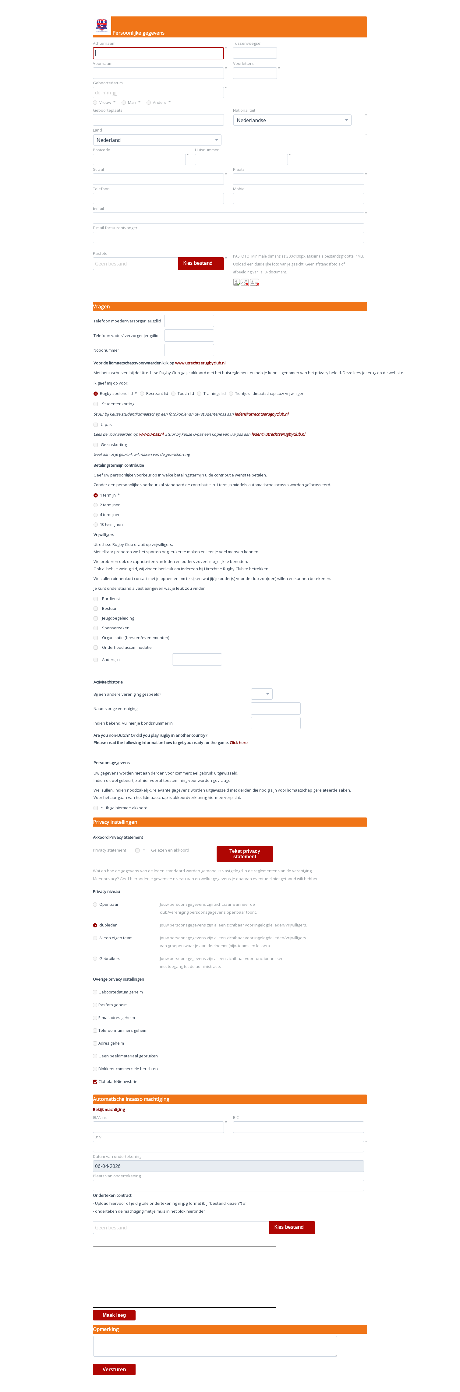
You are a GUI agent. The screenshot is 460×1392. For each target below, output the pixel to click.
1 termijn (105, 495)
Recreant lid (154, 393)
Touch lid (182, 393)
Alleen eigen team (113, 937)
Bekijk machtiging (109, 1109)
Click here (239, 742)
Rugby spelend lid (113, 393)
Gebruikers (106, 958)
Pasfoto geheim (110, 1004)
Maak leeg (114, 1315)
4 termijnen (107, 514)
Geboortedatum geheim (118, 992)
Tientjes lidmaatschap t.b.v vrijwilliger (266, 393)
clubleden (105, 925)
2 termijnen (107, 505)
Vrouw (102, 102)
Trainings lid (211, 393)
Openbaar (106, 904)
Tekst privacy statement (244, 854)
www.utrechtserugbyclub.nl (200, 363)
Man (129, 102)
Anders (156, 102)
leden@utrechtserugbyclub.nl (261, 414)
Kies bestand (197, 263)
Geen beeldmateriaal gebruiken (125, 1056)
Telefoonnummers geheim (120, 1030)
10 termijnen (108, 524)
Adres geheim (108, 1043)
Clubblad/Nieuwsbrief (116, 1081)
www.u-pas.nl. (151, 434)
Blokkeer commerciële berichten (125, 1068)
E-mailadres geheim (114, 1017)
